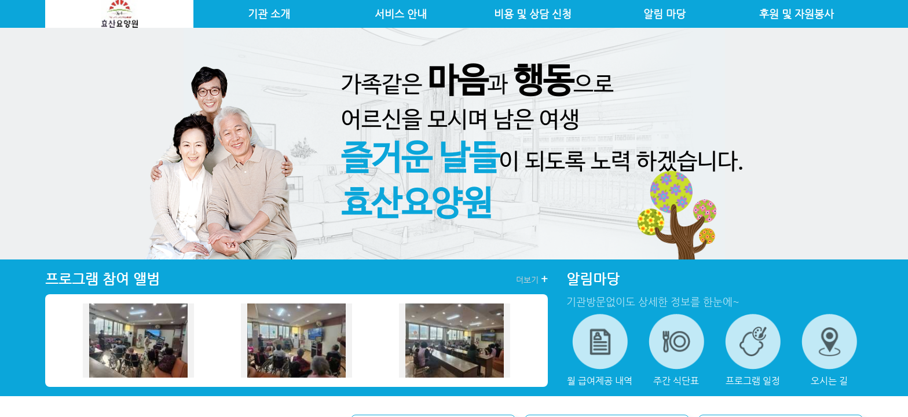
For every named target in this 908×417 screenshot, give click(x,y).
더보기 (532, 279)
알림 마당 (664, 14)
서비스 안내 (401, 14)
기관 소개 (269, 14)
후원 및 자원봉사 (796, 14)
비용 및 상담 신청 (533, 14)
